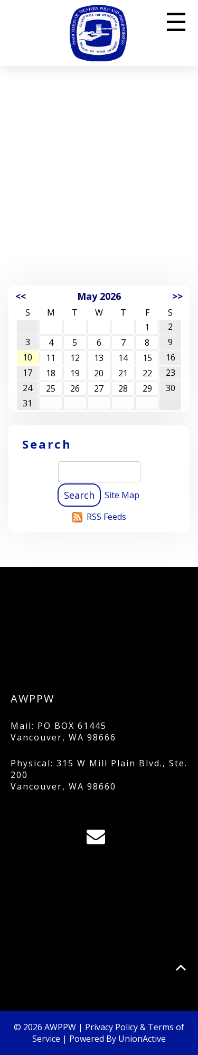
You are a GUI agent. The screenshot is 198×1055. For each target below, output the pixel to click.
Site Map (122, 495)
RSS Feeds (106, 516)
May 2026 (99, 296)
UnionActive (142, 1038)
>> (177, 296)
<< (20, 296)
